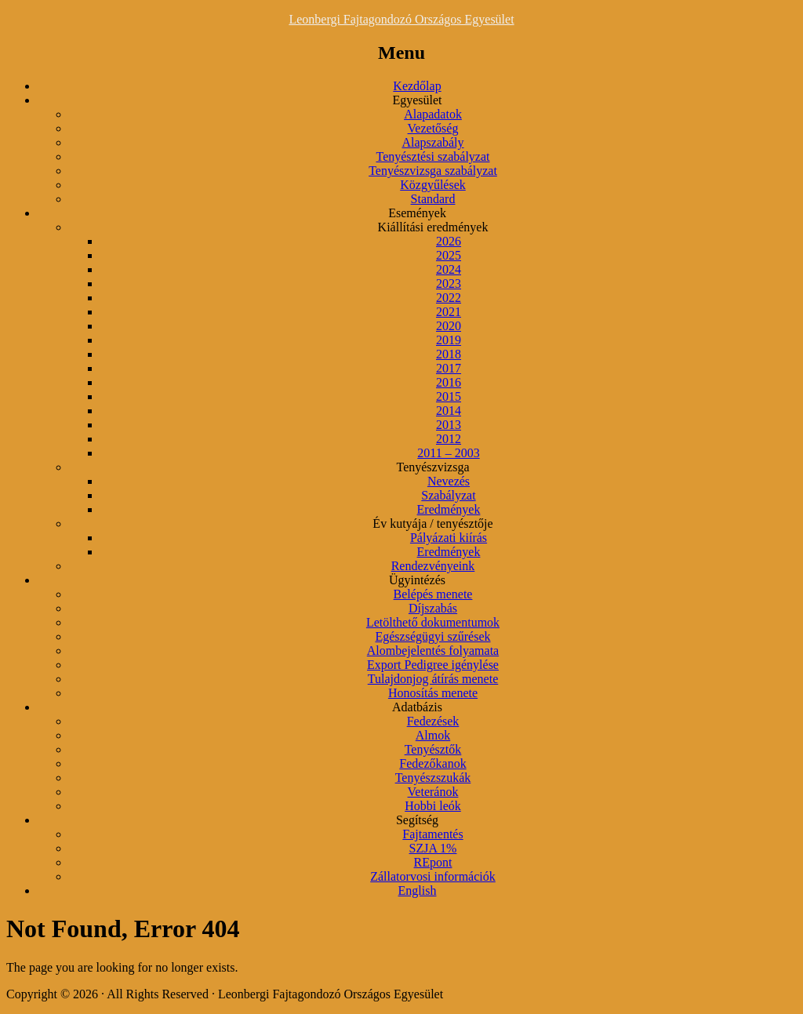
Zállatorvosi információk (433, 876)
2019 (448, 340)
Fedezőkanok (432, 763)
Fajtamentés (432, 834)
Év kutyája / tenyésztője (432, 523)
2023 (448, 283)
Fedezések (433, 721)
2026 (448, 241)
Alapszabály (432, 142)
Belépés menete (433, 594)
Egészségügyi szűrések (432, 636)
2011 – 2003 (448, 453)
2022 (448, 297)
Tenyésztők (433, 749)
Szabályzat (448, 495)
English (417, 890)
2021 (448, 311)
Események (417, 213)
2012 (448, 438)
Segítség (417, 820)
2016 (448, 382)
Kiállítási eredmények (433, 227)
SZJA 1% (433, 848)
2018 (448, 354)
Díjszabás (433, 608)
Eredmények (449, 509)
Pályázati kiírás (448, 537)
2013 (448, 424)
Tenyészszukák (433, 777)
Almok (433, 735)
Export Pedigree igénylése (433, 664)
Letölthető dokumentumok (433, 622)
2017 (448, 368)
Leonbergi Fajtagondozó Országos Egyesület (401, 19)
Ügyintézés (417, 580)
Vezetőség (433, 128)
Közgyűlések (433, 184)
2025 (448, 255)
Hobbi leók (433, 805)
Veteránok (433, 791)
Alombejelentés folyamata (433, 650)
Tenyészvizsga (432, 467)
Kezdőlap (417, 86)
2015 (448, 396)
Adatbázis (417, 707)
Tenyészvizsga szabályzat (433, 170)
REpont (433, 862)
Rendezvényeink (433, 565)
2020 (448, 326)
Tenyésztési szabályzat (432, 156)
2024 (448, 269)
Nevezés (448, 481)
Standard (433, 198)
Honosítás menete (433, 693)
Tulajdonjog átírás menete (433, 678)
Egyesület (416, 100)
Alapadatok (433, 114)
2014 (448, 410)
